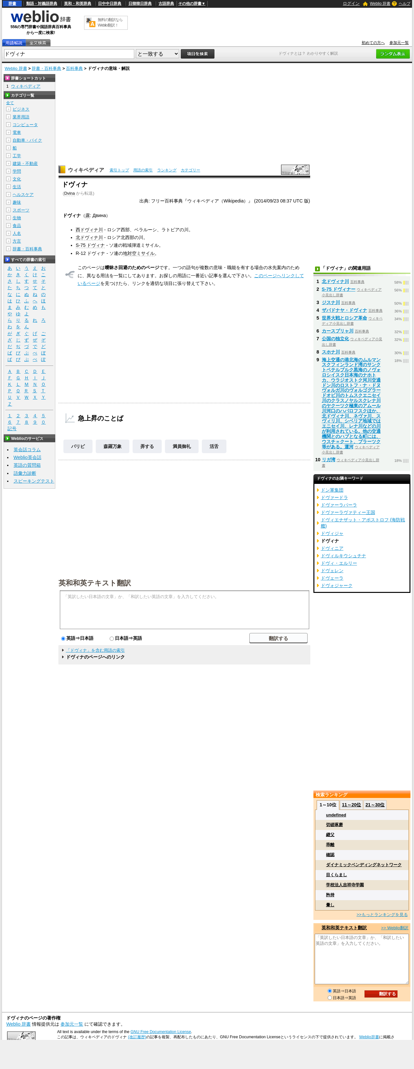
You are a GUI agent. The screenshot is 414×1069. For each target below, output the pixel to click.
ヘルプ (404, 3)
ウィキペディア (86, 170)
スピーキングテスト (34, 481)
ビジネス (21, 109)
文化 (17, 179)
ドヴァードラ (334, 497)
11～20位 (351, 804)
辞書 (12, 3)
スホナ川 (331, 352)
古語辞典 (166, 3)
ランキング (167, 170)
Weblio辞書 (369, 1037)
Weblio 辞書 (380, 3)
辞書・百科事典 (46, 68)
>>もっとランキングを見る (382, 914)
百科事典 (74, 68)
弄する (147, 446)
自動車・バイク (27, 140)
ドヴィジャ (332, 533)
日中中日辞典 (109, 3)
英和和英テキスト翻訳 (95, 582)
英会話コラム (27, 449)
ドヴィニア (332, 548)
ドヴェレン (332, 570)
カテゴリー (190, 170)
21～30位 (375, 804)
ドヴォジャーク (337, 585)
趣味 (17, 202)
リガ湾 (328, 459)
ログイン (351, 3)
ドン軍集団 (332, 490)
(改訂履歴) (137, 1037)
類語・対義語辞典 (41, 3)
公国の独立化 (335, 338)
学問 (17, 171)
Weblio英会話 (27, 457)
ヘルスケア (23, 194)
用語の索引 (143, 170)
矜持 (330, 894)
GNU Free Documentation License (161, 1032)
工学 (17, 155)
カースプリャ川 (338, 330)
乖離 (330, 844)
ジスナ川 (331, 302)
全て (10, 103)
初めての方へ (373, 42)
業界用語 (21, 117)
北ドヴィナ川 (89, 237)
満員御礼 (182, 446)
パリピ (78, 446)
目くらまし (336, 874)
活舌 (214, 446)
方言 (17, 241)
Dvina (69, 193)
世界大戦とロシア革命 (344, 318)
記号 (11, 429)
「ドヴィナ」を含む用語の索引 (95, 650)
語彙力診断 (25, 473)
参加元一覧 (399, 42)
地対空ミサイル (139, 253)
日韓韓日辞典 (140, 3)
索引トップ (119, 170)
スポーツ (21, 210)
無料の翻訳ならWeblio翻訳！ (110, 22)
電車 (17, 132)
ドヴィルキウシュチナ (343, 555)
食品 (17, 225)
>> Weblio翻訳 (394, 927)
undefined (336, 815)
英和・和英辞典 (77, 3)
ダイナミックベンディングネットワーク (364, 864)
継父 (330, 834)
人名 (17, 233)
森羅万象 (113, 446)
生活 (17, 186)
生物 (17, 217)
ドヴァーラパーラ (339, 504)
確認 (330, 854)
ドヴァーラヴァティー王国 (348, 512)
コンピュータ (25, 124)
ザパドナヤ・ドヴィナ (344, 310)
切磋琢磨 (334, 824)
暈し (330, 904)
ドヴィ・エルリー (339, 563)
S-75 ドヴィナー (338, 289)
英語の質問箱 (27, 465)
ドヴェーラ (332, 578)
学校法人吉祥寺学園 (345, 884)
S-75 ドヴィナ (90, 245)
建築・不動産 (25, 163)
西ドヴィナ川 (89, 229)
